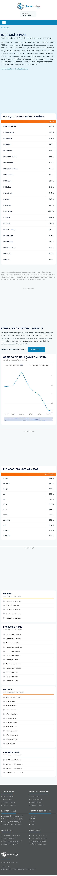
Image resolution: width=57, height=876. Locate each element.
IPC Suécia (7, 254)
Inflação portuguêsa (11, 739)
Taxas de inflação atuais (38, 835)
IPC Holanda (8, 193)
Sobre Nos (14, 862)
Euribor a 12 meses (8, 805)
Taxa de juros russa (10, 672)
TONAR (32, 824)
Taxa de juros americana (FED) (12, 819)
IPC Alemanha (8, 132)
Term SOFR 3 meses (36, 805)
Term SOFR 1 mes (35, 802)
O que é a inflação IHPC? (38, 838)
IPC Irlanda (7, 205)
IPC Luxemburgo (9, 229)
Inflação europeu (10, 722)
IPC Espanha (8, 163)
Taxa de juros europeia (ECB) (11, 824)
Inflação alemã (9, 701)
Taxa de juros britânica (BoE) (11, 822)
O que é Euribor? (7, 796)
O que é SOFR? (34, 796)
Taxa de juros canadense (12, 647)
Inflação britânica (10, 710)
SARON (32, 816)
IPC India (6, 199)
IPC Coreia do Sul (9, 157)
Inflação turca (9, 743)
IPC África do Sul (9, 126)
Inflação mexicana (10, 735)
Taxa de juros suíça (10, 676)
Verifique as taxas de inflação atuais (14, 69)
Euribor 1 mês (6, 799)
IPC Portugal (8, 242)
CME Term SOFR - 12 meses (13, 772)
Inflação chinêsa (10, 718)
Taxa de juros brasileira (12, 639)
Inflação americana (10, 706)
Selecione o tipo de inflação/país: (13, 349)
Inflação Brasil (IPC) (8, 838)
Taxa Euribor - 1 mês (11, 605)
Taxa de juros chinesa (11, 651)
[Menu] (4, 22)
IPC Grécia (7, 187)
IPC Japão (7, 223)
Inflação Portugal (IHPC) (38, 844)
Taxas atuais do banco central (12, 816)
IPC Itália (6, 217)
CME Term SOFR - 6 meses (13, 768)
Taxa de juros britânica (11, 643)
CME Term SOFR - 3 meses (13, 764)
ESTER (32, 819)
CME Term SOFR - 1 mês (12, 760)
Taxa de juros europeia (11, 655)
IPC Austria (7, 138)
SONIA (32, 822)
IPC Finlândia (8, 175)
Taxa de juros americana (12, 634)
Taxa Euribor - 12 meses (12, 618)
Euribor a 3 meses (8, 802)
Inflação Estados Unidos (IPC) (11, 841)
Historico (5, 27)
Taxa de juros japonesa (12, 664)
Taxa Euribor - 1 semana (12, 601)
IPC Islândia (7, 211)
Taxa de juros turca (10, 681)
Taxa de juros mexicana (12, 668)
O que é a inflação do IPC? (10, 835)
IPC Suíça (7, 260)
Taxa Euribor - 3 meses (11, 609)
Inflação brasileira (10, 714)
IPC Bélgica (7, 144)
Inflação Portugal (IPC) (9, 844)
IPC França (7, 181)
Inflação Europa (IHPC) (37, 841)
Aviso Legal (5, 862)
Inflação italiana (9, 727)
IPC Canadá (7, 151)
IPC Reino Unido (9, 248)
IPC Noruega (8, 236)
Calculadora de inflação (12, 697)
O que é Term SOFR (36, 799)
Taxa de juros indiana (11, 660)
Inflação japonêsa (10, 731)
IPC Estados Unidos (10, 169)
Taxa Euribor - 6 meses (11, 614)
